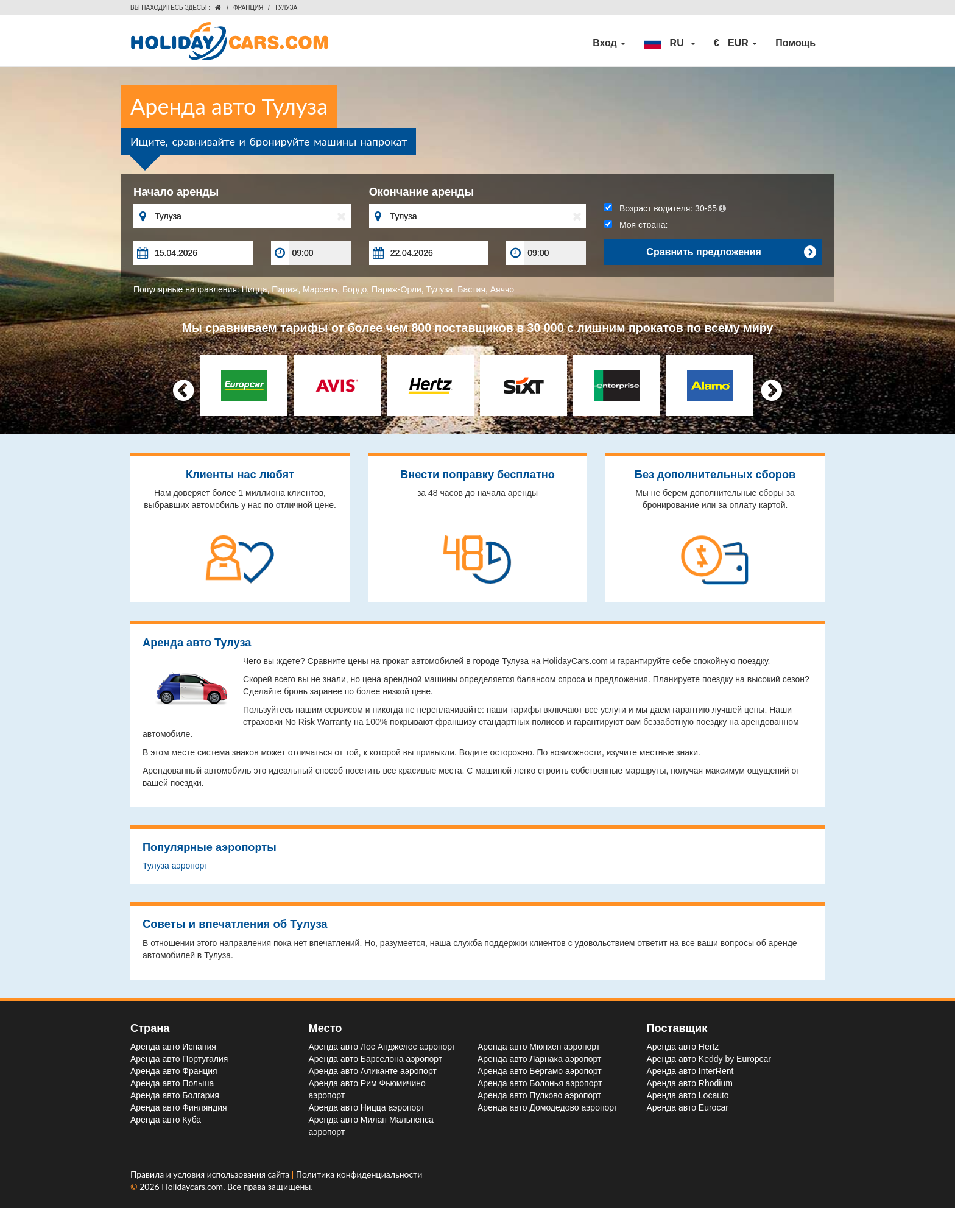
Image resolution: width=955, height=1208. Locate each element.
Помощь (795, 43)
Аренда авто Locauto (688, 1095)
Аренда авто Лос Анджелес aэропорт (382, 1046)
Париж (285, 289)
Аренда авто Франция (173, 1071)
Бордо (354, 289)
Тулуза (439, 289)
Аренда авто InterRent (690, 1071)
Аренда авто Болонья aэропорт (539, 1083)
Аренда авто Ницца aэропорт (367, 1107)
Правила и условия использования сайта (211, 1174)
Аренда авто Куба (165, 1120)
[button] (669, 43)
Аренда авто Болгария (174, 1095)
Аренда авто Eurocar (687, 1107)
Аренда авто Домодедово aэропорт (547, 1107)
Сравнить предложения (731, 252)
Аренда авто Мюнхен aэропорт (538, 1046)
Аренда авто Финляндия (178, 1107)
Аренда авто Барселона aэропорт (376, 1059)
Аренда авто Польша (172, 1083)
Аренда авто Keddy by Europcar (709, 1059)
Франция (248, 7)
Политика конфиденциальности (359, 1174)
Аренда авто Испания (173, 1046)
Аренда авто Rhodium (690, 1083)
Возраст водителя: (665, 208)
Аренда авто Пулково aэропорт (539, 1095)
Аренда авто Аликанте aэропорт (373, 1071)
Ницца (254, 289)
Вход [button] (609, 43)
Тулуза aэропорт (175, 866)
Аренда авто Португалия (179, 1059)
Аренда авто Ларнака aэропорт (539, 1059)
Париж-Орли (396, 289)
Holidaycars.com (192, 1186)
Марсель (320, 289)
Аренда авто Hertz (683, 1046)
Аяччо (502, 289)
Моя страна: (636, 225)
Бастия (471, 289)
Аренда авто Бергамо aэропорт (539, 1071)
